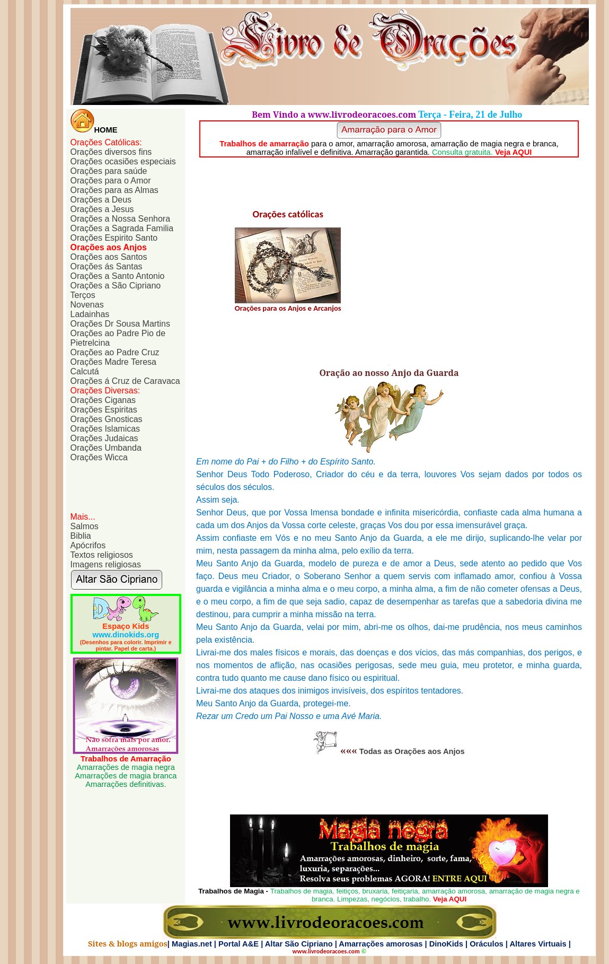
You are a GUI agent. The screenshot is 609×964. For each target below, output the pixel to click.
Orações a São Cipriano (115, 285)
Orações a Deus (101, 199)
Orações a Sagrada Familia (122, 228)
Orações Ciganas (103, 400)
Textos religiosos (101, 554)
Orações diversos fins (111, 151)
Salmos (84, 526)
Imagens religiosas (105, 564)
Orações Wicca (99, 457)
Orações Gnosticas (106, 419)
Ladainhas (90, 314)
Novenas (87, 304)
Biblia (80, 535)
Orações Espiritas (103, 409)
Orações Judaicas (104, 438)
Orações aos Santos (108, 256)
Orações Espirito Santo (114, 237)
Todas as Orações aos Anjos (412, 751)
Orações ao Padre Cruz (115, 352)
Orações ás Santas (106, 266)
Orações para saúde (108, 171)
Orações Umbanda (106, 447)
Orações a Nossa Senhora (120, 218)
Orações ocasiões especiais (123, 161)
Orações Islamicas (105, 428)
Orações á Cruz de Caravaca (125, 380)
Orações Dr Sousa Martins (120, 323)
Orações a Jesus (102, 209)
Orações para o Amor (110, 180)
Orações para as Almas (114, 190)
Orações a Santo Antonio (117, 276)
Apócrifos (88, 545)
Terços (82, 295)
